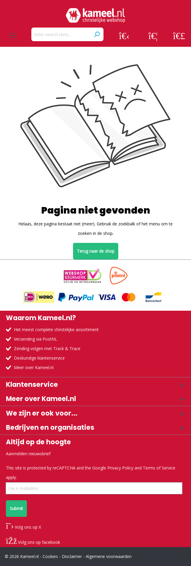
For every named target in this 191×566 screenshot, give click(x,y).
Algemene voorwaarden (109, 556)
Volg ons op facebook (33, 542)
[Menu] (13, 36)
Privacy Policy (120, 468)
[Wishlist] (153, 36)
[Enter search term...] (60, 34)
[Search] (96, 34)
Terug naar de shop (95, 251)
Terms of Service (159, 468)
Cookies (50, 556)
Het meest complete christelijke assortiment (56, 329)
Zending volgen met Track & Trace (47, 348)
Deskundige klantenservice (39, 358)
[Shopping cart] (179, 36)
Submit (16, 508)
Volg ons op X (23, 527)
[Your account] (124, 36)
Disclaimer (72, 556)
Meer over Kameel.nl (34, 367)
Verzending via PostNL (35, 339)
